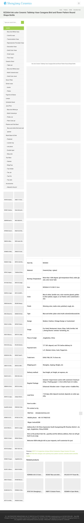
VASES (8, 28)
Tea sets (9, 180)
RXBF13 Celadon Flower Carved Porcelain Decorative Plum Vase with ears (53, 491)
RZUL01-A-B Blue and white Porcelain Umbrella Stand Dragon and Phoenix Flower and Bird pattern (8, 324)
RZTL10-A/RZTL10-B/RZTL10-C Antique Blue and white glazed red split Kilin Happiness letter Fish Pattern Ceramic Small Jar (19, 293)
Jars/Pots (9, 106)
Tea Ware (8, 157)
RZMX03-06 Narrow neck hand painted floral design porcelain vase (19, 313)
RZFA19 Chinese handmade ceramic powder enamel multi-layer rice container (8, 479)
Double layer (10, 150)
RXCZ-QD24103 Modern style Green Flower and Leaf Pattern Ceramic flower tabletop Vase (19, 220)
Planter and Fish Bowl (12, 124)
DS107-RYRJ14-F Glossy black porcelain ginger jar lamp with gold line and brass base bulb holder (8, 428)
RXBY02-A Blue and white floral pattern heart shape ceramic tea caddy (8, 241)
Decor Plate (9, 80)
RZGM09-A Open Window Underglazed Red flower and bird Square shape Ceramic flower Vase (72, 491)
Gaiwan (9, 161)
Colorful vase (11, 35)
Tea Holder (10, 169)
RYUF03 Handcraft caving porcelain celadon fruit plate (8, 199)
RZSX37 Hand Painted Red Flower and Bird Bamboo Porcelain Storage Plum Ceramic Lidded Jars (19, 355)
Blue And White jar (12, 109)
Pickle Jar (10, 117)
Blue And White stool (13, 69)
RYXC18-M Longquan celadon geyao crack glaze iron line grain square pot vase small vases (8, 345)
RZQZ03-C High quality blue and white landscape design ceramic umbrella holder (8, 262)
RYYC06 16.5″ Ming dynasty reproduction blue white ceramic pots (19, 417)
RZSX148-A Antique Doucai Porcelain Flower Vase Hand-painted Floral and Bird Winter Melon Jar (19, 376)
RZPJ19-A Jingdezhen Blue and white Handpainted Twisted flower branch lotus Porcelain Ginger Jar (19, 334)
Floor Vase (10, 58)
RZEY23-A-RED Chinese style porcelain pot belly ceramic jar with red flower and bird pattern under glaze (19, 365)
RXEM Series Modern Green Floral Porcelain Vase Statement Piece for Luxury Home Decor (8, 303)
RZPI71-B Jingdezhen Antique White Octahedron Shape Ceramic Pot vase (53, 451)
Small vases (10, 54)
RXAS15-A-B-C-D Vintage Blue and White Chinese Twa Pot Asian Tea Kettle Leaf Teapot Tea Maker (8, 376)
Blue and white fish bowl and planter (15, 130)
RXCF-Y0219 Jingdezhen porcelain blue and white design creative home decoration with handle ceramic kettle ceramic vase (19, 448)
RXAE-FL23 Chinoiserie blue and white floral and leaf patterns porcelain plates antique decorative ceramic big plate (19, 230)
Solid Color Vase (12, 50)
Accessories (9, 183)
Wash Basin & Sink (11, 135)
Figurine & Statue (11, 95)
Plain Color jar (11, 120)
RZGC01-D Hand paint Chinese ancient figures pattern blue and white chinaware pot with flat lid (8, 438)
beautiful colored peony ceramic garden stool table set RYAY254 (8, 407)
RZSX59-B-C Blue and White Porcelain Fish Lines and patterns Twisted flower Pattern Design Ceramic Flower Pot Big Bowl (8, 355)
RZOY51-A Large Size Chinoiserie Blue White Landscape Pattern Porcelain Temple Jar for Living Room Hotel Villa (8, 396)
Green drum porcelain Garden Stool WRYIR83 (19, 210)
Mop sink (9, 154)
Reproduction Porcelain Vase (15, 43)
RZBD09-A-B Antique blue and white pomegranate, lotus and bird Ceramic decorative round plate (8, 386)
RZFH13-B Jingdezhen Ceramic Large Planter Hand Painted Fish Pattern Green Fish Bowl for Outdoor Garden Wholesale (19, 282)
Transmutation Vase (13, 39)
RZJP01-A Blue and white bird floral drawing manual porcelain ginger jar (8, 469)
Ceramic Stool (10, 61)
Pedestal (9, 139)
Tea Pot (9, 176)
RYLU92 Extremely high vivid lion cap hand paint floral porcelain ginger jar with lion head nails (19, 345)
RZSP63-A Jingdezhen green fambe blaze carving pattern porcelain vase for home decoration (8, 293)
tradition (24, 519)
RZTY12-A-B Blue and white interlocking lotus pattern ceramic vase (8, 500)
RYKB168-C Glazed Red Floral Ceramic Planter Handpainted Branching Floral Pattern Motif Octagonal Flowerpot (19, 407)
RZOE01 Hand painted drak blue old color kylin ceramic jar (8, 210)
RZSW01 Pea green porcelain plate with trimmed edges (8, 459)
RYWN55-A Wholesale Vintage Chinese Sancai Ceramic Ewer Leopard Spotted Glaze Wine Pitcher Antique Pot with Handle (8, 251)
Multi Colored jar (12, 113)
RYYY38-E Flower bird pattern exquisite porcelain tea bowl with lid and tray (8, 282)
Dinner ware (9, 83)
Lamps (8, 98)
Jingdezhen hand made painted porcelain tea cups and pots (19, 459)
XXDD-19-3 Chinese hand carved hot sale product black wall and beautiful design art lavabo (8, 365)
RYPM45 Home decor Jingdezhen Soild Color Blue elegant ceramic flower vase (8, 230)
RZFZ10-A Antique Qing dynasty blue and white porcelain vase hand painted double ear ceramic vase (19, 386)
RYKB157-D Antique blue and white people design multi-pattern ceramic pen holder (19, 251)
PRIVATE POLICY (13, 187)
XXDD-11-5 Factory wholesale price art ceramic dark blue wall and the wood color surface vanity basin (19, 199)
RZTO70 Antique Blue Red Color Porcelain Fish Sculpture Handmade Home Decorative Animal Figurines (8, 448)
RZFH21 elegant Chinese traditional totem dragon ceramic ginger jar (8, 272)
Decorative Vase (12, 46)
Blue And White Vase (13, 32)
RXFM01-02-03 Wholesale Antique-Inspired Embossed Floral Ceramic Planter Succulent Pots (8, 417)
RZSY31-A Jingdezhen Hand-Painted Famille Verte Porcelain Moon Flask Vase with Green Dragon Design (19, 428)
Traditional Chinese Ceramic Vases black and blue (19, 272)
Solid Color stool (12, 76)
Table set (9, 65)
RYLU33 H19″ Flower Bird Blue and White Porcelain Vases (72, 475)
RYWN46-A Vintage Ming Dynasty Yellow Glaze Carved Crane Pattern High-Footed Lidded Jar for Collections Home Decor (19, 490)
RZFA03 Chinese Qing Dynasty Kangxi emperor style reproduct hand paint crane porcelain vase (19, 438)
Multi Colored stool (12, 72)
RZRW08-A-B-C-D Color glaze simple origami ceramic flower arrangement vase (35, 475)
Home (60, 9)
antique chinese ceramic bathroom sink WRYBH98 (19, 396)
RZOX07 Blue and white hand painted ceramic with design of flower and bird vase (53, 475)
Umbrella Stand (10, 102)
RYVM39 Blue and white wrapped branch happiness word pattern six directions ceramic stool (19, 479)
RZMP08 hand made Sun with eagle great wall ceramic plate (8, 220)
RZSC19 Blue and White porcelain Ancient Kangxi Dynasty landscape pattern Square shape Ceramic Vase (8, 334)
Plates (9, 91)
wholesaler (67, 519)
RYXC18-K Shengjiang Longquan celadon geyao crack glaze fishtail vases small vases (35, 491)
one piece (10, 146)
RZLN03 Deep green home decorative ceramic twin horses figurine (19, 303)
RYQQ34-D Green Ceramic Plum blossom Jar (19, 500)
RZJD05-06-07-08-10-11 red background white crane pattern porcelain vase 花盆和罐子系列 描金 (8, 490)
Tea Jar (9, 172)
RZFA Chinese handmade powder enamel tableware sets (8, 313)
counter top (10, 143)
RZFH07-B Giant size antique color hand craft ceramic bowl (19, 324)
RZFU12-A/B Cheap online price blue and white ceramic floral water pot (19, 262)
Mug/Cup (10, 165)
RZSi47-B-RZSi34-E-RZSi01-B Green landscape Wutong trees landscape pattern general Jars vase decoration (19, 469)
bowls (9, 87)
